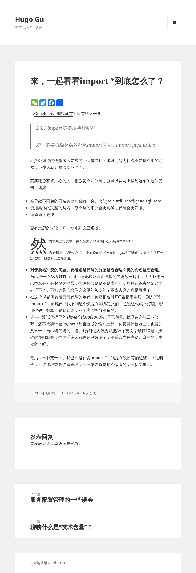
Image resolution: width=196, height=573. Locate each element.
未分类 (91, 393)
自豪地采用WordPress (47, 563)
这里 (86, 228)
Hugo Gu (29, 19)
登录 (74, 443)
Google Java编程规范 (53, 113)
